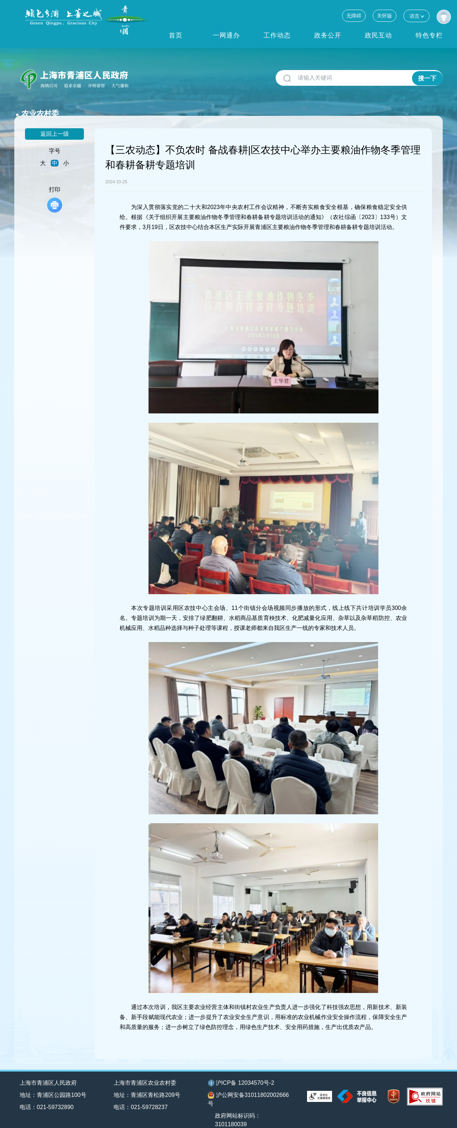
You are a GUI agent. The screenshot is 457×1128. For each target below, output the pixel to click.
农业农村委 (155, 75)
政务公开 (327, 35)
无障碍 (353, 16)
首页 (175, 35)
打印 (54, 188)
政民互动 (378, 35)
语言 (416, 16)
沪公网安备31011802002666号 (248, 1087)
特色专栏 (429, 35)
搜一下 (427, 78)
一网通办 (226, 35)
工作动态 (277, 35)
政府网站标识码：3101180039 (239, 1108)
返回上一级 (54, 122)
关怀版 (384, 16)
